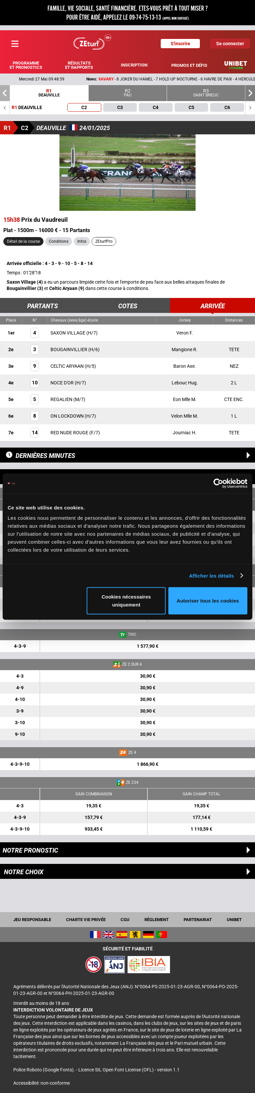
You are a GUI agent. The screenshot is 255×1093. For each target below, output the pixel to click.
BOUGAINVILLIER (69, 349)
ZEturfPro (104, 241)
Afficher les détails (211, 575)
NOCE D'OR (62, 382)
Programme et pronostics (26, 65)
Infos (81, 241)
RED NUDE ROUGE (69, 432)
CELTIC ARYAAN (67, 366)
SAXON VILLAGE (68, 333)
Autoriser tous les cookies (208, 601)
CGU (125, 919)
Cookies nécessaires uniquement (126, 601)
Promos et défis (189, 65)
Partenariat (198, 919)
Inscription (134, 65)
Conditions (58, 241)
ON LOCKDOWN (67, 416)
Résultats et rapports (79, 65)
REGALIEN (61, 399)
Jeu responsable (32, 919)
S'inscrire (180, 43)
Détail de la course (23, 241)
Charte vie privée (86, 919)
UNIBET (234, 919)
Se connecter (230, 43)
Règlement (156, 919)
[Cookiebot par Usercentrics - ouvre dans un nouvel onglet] (218, 483)
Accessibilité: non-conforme (41, 1083)
